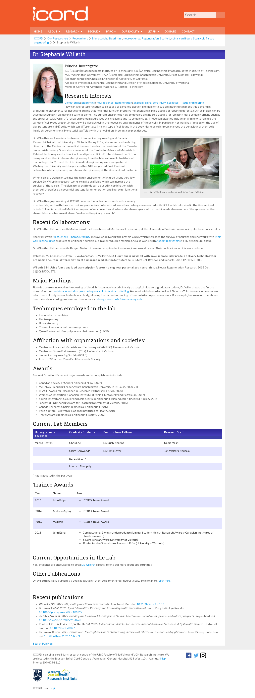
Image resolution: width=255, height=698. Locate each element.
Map (163, 658)
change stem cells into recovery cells (120, 299)
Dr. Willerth (88, 564)
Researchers (80, 38)
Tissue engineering (192, 102)
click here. (165, 580)
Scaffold (165, 38)
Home (38, 31)
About (53, 32)
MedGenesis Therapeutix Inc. (71, 236)
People (93, 32)
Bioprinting (115, 38)
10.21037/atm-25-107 (150, 604)
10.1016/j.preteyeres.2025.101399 (60, 612)
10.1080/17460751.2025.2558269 (60, 620)
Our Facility (131, 32)
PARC (110, 32)
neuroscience (132, 38)
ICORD (38, 38)
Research (73, 32)
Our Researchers (57, 38)
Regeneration (150, 38)
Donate (170, 31)
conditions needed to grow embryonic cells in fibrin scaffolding (90, 291)
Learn (152, 32)
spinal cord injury (181, 38)
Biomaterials (99, 38)
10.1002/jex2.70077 (62, 628)
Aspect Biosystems (168, 240)
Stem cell (198, 38)
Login (53, 688)
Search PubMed (43, 643)
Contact (188, 31)
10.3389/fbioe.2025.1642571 (62, 636)
